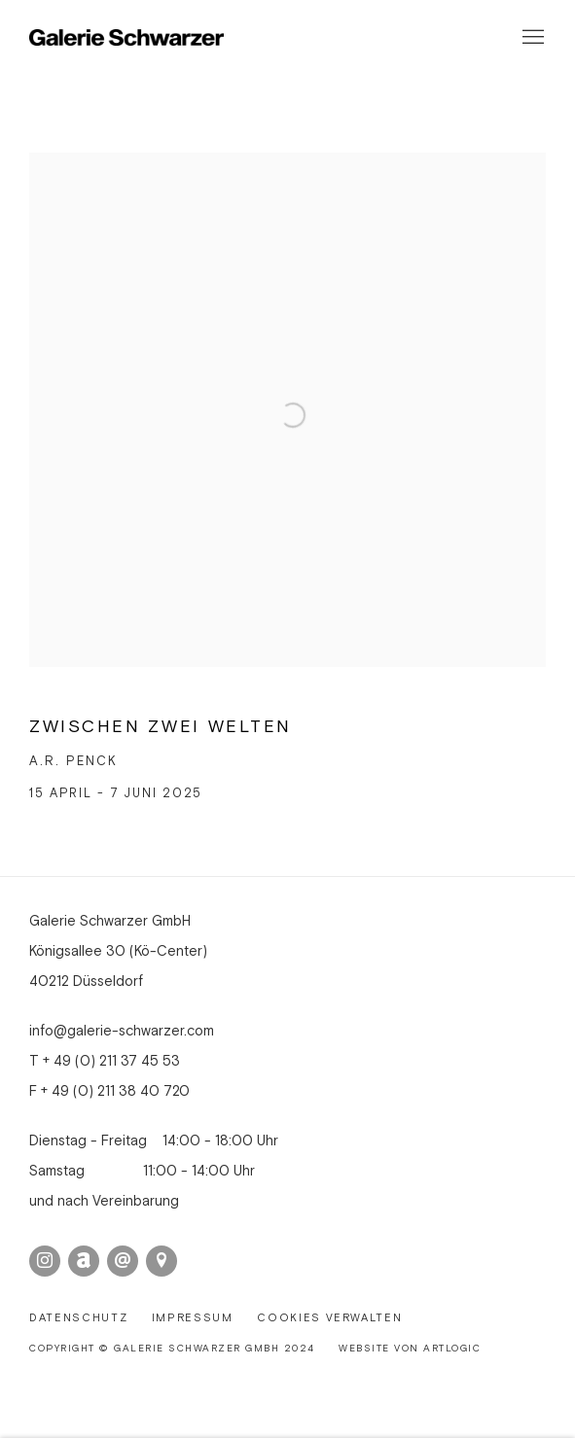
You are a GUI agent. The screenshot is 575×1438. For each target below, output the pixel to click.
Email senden (122, 1261)
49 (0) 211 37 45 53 (117, 1061)
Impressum (193, 1318)
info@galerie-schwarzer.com (121, 1031)
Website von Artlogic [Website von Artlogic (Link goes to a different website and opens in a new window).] (410, 1349)
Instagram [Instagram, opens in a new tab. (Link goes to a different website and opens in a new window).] (44, 1261)
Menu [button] (531, 38)
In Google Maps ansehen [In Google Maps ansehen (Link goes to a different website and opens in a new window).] (161, 1261)
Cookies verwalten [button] (329, 1318)
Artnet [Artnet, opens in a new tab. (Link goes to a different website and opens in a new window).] (83, 1261)
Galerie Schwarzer (126, 38)
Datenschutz (78, 1318)
